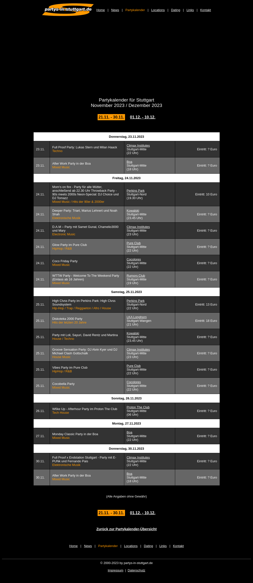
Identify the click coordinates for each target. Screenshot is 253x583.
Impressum (115, 570)
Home (100, 10)
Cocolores (134, 259)
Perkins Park (136, 190)
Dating (175, 10)
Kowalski (133, 210)
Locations (158, 10)
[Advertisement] (126, 59)
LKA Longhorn (137, 317)
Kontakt (205, 10)
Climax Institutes (138, 145)
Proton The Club (138, 407)
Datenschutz (136, 570)
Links (190, 10)
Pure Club (134, 243)
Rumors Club (136, 275)
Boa (129, 162)
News (115, 10)
